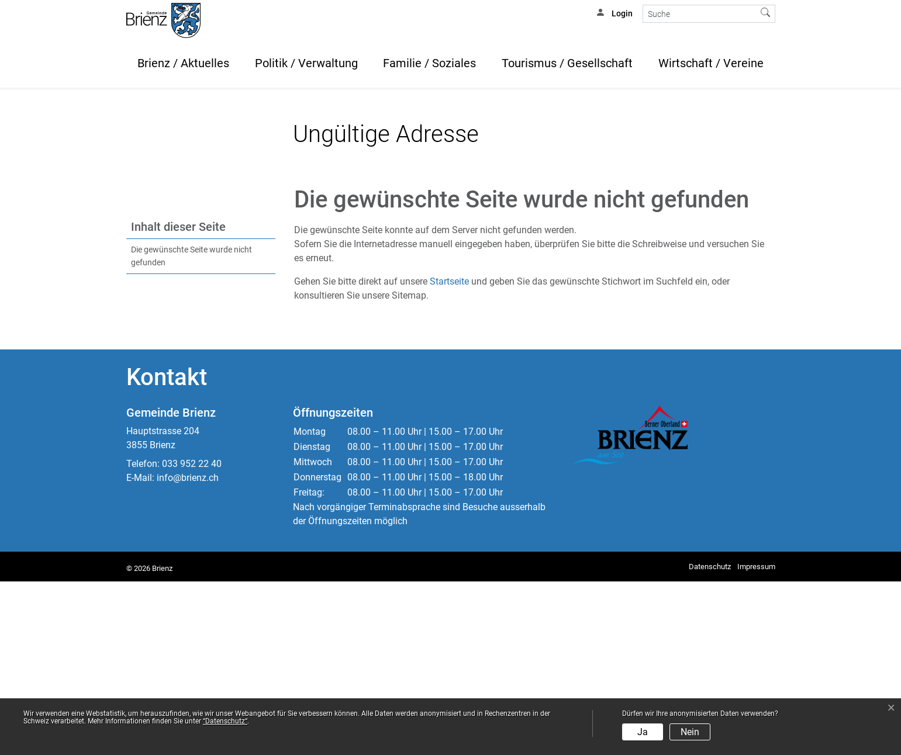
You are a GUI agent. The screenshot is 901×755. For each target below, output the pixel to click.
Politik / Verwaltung (306, 63)
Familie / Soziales (429, 63)
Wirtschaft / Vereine (711, 63)
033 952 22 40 (192, 637)
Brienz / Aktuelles (183, 63)
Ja (642, 731)
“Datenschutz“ (225, 721)
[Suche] (700, 14)
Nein (690, 731)
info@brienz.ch (188, 651)
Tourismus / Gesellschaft (567, 63)
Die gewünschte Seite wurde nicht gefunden (191, 429)
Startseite (449, 454)
